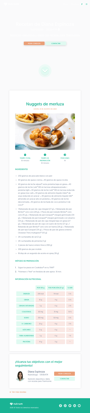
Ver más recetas (17, 392)
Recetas (75, 4)
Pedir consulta (34, 43)
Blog (65, 4)
